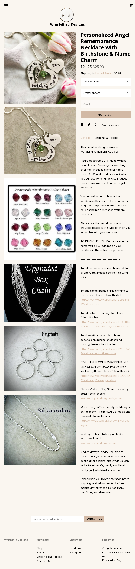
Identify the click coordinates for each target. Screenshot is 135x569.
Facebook (75, 548)
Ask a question (110, 124)
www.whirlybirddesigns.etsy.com (101, 398)
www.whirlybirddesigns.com (98, 443)
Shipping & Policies (106, 137)
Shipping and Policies (49, 556)
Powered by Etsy (112, 560)
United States (104, 73)
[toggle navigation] (6, 4)
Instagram (76, 552)
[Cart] (131, 5)
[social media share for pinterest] (96, 124)
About (40, 552)
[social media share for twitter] (89, 124)
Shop (40, 548)
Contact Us (43, 561)
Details (86, 137)
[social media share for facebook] (82, 124)
